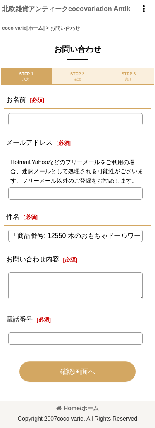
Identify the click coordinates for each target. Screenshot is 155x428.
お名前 (16, 99)
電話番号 (19, 319)
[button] (143, 9)
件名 (12, 216)
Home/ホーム (77, 408)
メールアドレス (29, 142)
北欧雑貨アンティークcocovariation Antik (66, 8)
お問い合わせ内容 (32, 259)
